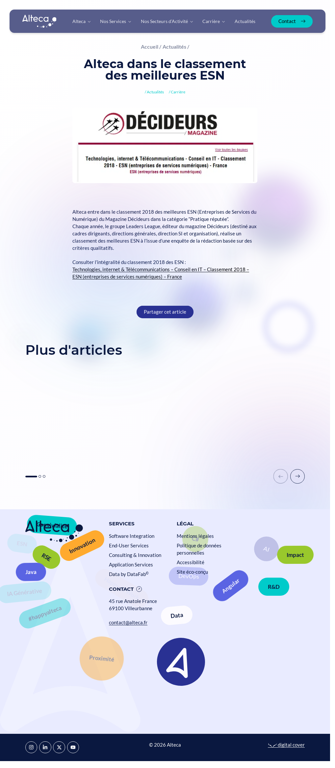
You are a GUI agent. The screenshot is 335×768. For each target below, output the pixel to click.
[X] (59, 747)
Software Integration (131, 536)
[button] (297, 476)
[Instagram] (31, 747)
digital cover (286, 745)
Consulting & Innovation (135, 555)
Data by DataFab (129, 574)
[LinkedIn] (45, 747)
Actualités (174, 46)
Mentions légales (195, 536)
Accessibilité (190, 562)
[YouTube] (73, 747)
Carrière (178, 92)
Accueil (149, 46)
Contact (121, 589)
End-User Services (129, 545)
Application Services (131, 564)
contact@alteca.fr (128, 622)
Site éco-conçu (192, 572)
